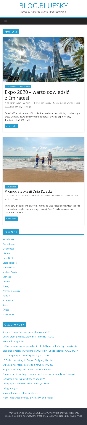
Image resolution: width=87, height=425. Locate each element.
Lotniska (7, 276)
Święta (6, 309)
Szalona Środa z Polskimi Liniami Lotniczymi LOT (27, 332)
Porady (6, 286)
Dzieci (57, 195)
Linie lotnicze (15, 107)
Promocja (27, 107)
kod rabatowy (67, 195)
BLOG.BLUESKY (43, 5)
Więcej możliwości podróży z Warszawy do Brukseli (28, 397)
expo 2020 (8, 258)
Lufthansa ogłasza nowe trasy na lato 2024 (24, 378)
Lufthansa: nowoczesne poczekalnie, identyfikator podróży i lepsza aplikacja (40, 346)
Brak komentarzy (42, 103)
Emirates (70, 103)
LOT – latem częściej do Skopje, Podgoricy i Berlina (28, 360)
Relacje (6, 295)
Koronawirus (9, 267)
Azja (64, 103)
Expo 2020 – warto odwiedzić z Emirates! (37, 95)
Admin (29, 103)
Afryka (58, 103)
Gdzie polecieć (10, 262)
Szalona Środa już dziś (13, 341)
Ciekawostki (8, 248)
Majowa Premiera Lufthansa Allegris (20, 393)
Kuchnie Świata (10, 272)
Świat (5, 305)
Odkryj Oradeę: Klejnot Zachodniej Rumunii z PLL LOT (29, 336)
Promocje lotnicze (11, 290)
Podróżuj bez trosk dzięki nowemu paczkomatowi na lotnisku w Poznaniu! (39, 374)
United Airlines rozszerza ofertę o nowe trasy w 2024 (28, 364)
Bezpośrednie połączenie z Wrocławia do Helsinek (27, 369)
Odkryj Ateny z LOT (12, 388)
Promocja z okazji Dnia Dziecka (29, 191)
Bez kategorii (9, 244)
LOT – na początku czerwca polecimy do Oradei (26, 355)
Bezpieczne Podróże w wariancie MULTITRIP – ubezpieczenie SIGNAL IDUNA (40, 350)
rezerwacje (8, 300)
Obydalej (7, 281)
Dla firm (6, 253)
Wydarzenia (25, 86)
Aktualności (11, 86)
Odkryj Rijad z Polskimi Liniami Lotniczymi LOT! (26, 383)
